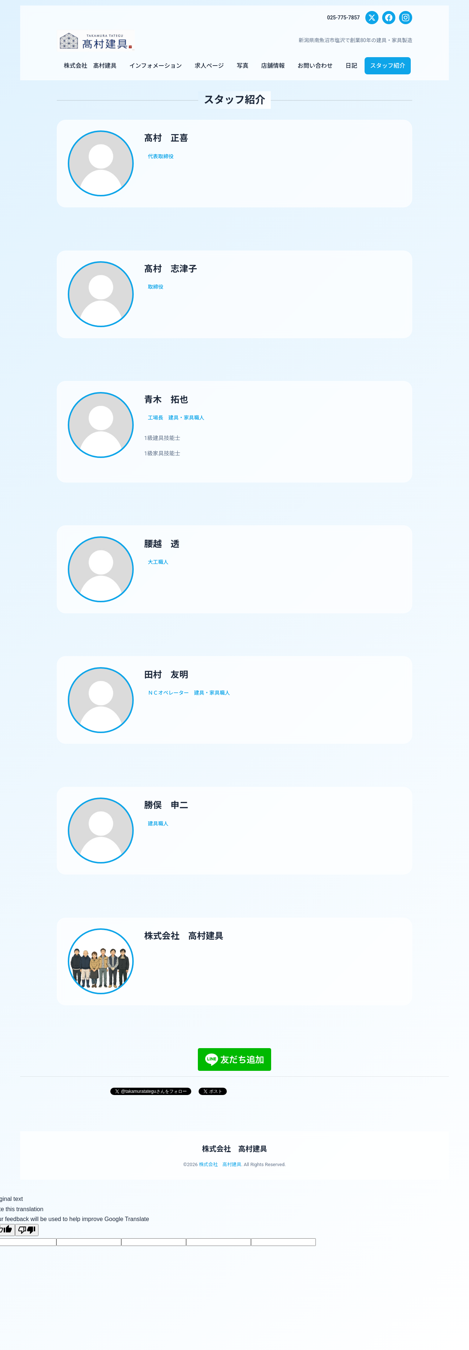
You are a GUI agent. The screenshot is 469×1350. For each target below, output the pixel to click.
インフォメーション (155, 65)
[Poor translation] (26, 1237)
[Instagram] (405, 17)
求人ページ (209, 65)
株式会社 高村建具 (234, 1156)
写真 (242, 65)
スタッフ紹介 (387, 65)
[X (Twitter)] (371, 17)
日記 (351, 65)
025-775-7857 (343, 18)
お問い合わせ (315, 65)
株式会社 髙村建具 (90, 65)
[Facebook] (388, 17)
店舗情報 (273, 65)
